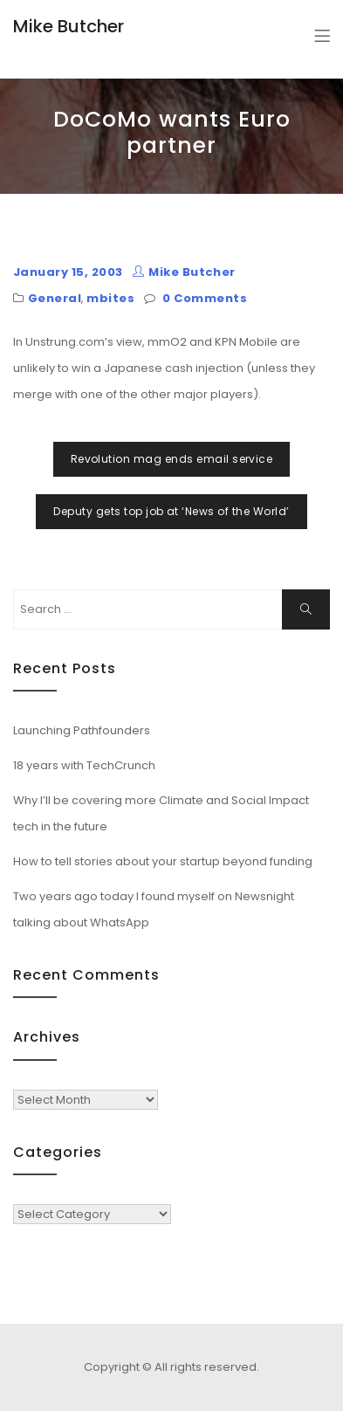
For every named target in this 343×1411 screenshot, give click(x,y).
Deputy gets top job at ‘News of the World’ (171, 511)
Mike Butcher (68, 26)
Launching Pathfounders (81, 730)
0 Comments (204, 298)
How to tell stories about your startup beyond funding (162, 861)
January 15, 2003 (68, 272)
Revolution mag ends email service (172, 458)
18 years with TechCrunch (84, 765)
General (54, 298)
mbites (110, 298)
